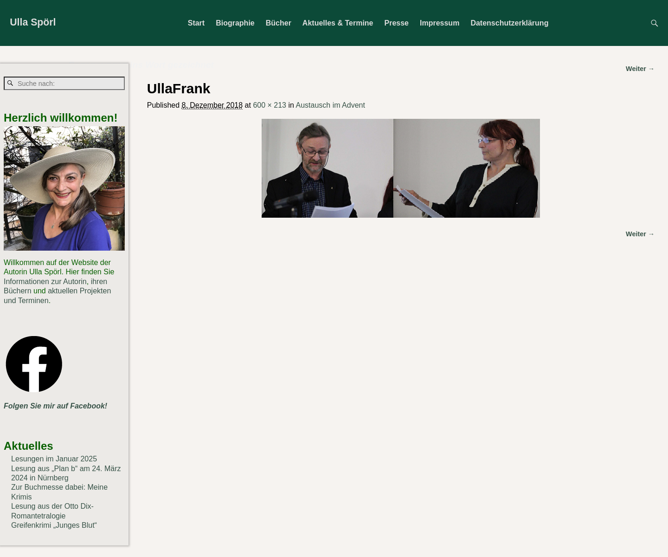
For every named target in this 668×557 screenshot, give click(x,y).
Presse (397, 23)
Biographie (235, 23)
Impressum (439, 23)
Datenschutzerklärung (509, 23)
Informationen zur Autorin (45, 281)
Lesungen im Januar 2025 (54, 459)
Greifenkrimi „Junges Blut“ (54, 525)
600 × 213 (269, 105)
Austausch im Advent (330, 105)
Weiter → (640, 234)
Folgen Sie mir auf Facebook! (55, 406)
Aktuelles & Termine (337, 23)
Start (196, 23)
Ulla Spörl (33, 22)
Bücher (278, 23)
